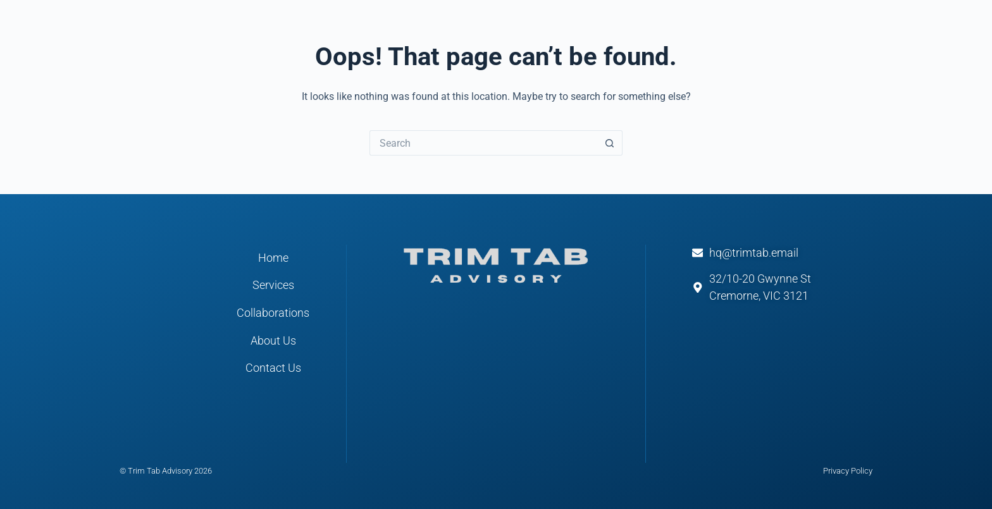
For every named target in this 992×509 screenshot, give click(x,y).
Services (273, 285)
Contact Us (273, 368)
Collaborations (273, 313)
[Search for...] (483, 143)
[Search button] (610, 143)
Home (273, 258)
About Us (273, 340)
